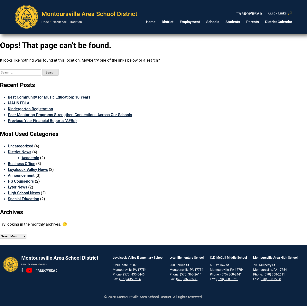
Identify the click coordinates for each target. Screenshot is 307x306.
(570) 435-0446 (133, 274)
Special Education (23, 199)
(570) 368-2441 (231, 274)
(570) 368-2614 (190, 274)
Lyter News (17, 187)
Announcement (21, 175)
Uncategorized (20, 146)
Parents (252, 22)
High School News (24, 193)
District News (19, 152)
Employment (190, 22)
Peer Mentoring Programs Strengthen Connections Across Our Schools (70, 114)
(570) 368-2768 (270, 279)
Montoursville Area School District (89, 14)
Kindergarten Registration (30, 109)
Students (233, 22)
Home (150, 22)
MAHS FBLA (18, 103)
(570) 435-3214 (130, 279)
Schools (212, 22)
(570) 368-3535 (186, 279)
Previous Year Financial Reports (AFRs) (42, 120)
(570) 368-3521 (227, 279)
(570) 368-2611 (274, 274)
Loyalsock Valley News (28, 169)
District (167, 22)
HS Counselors (21, 181)
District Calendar (278, 22)
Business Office (21, 163)
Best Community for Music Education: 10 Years (49, 97)
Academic (30, 157)
